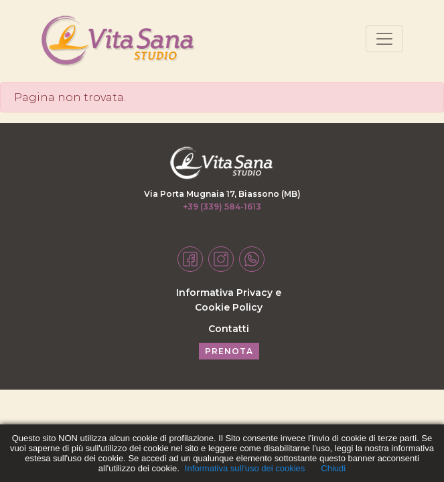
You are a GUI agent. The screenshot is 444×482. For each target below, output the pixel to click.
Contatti (228, 329)
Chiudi (333, 468)
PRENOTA (229, 351)
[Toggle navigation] (384, 38)
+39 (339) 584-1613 (222, 207)
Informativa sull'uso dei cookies (245, 468)
